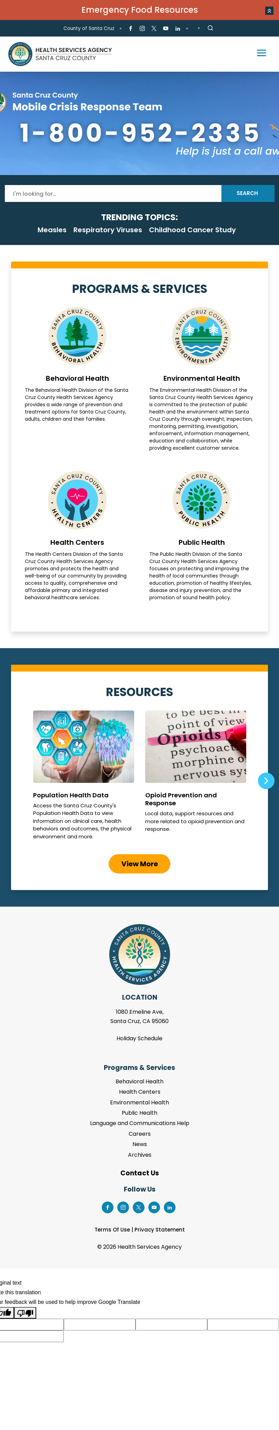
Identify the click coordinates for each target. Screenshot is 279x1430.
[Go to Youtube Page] (165, 28)
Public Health (202, 536)
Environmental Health (202, 379)
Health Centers (77, 536)
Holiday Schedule (139, 1038)
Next (266, 781)
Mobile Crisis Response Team (139, 123)
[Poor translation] (25, 1313)
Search (247, 193)
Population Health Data (83, 778)
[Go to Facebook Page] (130, 28)
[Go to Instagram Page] (142, 28)
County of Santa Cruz (88, 28)
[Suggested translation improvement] (100, 1324)
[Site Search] (210, 28)
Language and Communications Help (139, 1123)
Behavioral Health (77, 379)
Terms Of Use (112, 1229)
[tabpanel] (139, 123)
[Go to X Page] (154, 28)
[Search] (113, 193)
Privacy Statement (159, 1229)
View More (139, 864)
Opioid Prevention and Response (195, 778)
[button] (269, 10)
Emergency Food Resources (139, 10)
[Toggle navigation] (258, 54)
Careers (140, 1134)
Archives (139, 1155)
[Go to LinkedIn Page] (177, 28)
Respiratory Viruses (107, 230)
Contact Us (139, 1173)
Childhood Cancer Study (192, 230)
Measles (52, 230)
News (139, 1144)
